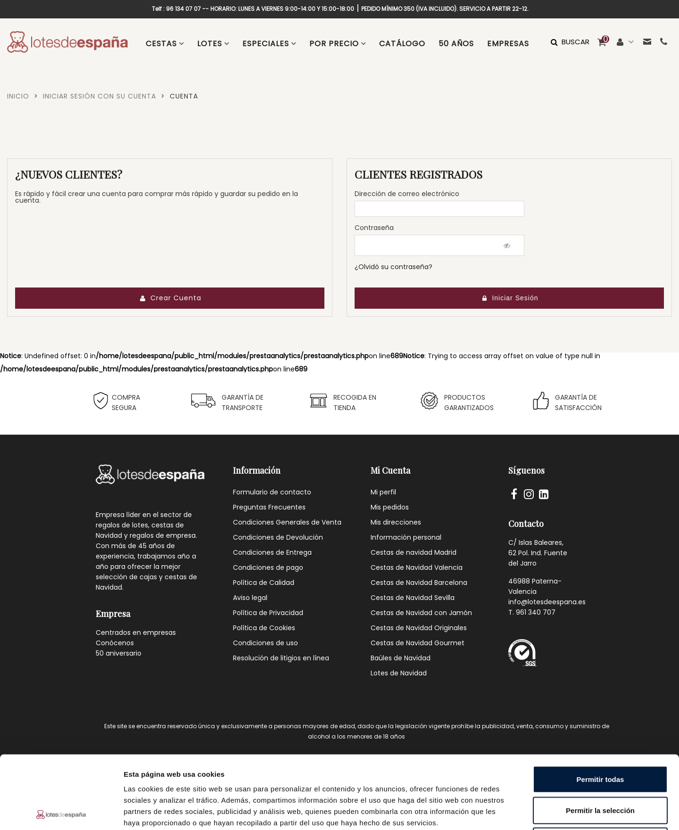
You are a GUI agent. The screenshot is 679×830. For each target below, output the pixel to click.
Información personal (406, 537)
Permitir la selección (600, 737)
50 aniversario (118, 653)
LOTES (209, 43)
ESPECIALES (265, 43)
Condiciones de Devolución (278, 537)
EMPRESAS (508, 43)
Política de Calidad (263, 582)
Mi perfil (383, 492)
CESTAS (161, 43)
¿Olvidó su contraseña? (393, 266)
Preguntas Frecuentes (269, 507)
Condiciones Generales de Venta (287, 522)
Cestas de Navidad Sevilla (413, 597)
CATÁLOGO (402, 43)
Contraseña (374, 227)
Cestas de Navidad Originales (419, 628)
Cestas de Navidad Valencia (417, 567)
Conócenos (115, 643)
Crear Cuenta (170, 298)
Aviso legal (250, 597)
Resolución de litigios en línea (281, 658)
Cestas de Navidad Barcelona (419, 582)
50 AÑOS (456, 43)
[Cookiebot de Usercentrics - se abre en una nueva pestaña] (61, 812)
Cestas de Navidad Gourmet (417, 643)
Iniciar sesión (509, 298)
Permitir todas (600, 706)
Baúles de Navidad (401, 658)
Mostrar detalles (510, 811)
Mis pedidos (390, 507)
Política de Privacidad (268, 612)
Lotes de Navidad (399, 673)
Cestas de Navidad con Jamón (421, 612)
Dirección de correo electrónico (407, 193)
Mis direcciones (396, 522)
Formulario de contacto (272, 492)
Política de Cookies (264, 628)
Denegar (600, 768)
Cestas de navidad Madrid (413, 552)
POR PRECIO (334, 43)
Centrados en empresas (136, 632)
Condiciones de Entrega (272, 552)
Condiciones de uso (265, 643)
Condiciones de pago (268, 567)
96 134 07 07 (183, 9)
